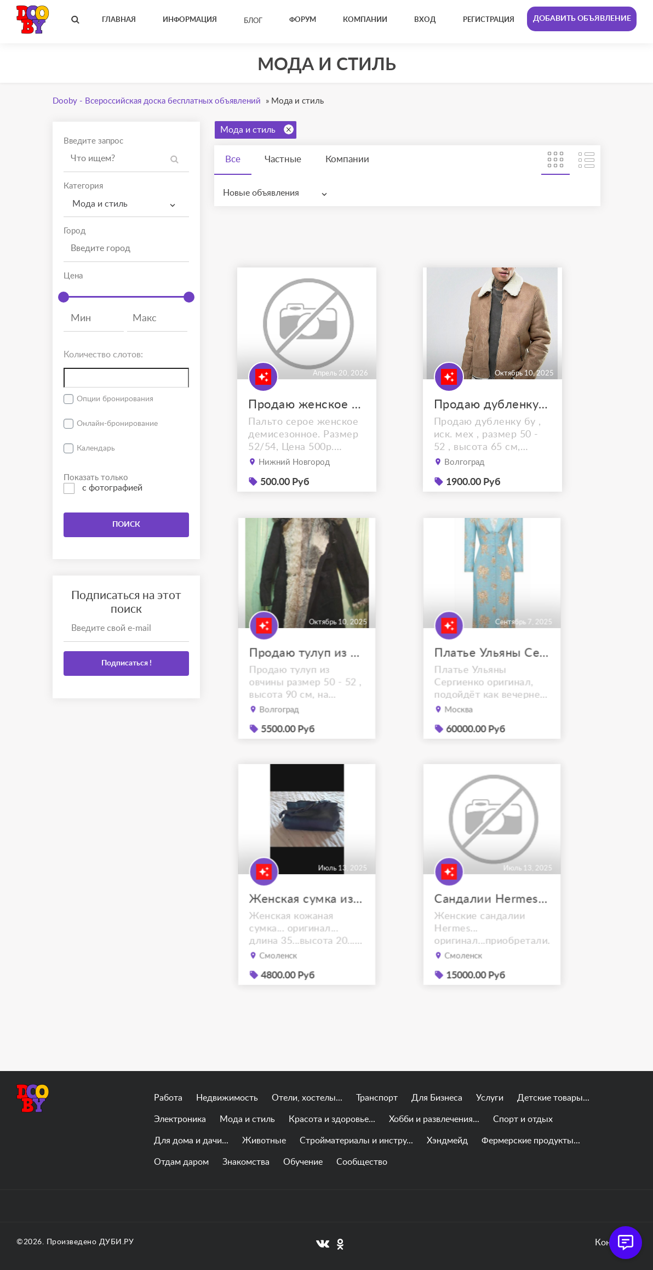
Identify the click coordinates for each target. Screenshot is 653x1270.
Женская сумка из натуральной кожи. (307, 913)
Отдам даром (181, 1162)
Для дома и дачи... (191, 1140)
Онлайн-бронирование (117, 424)
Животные (264, 1140)
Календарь (96, 448)
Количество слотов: (103, 354)
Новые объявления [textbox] (261, 193)
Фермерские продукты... (531, 1140)
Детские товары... (553, 1098)
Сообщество (361, 1162)
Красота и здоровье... (332, 1119)
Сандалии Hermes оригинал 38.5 (492, 913)
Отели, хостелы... (307, 1098)
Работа (168, 1098)
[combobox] (126, 204)
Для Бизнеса (436, 1098)
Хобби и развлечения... (434, 1119)
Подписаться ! (126, 663)
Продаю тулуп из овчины (307, 667)
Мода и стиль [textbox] (100, 204)
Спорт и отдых (523, 1119)
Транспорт (377, 1098)
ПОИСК (126, 524)
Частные (283, 159)
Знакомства (246, 1162)
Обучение (303, 1162)
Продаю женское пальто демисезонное (306, 404)
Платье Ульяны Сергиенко (492, 667)
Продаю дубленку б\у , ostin (492, 404)
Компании (347, 159)
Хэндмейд (447, 1140)
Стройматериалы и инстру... (356, 1140)
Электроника (180, 1119)
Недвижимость (227, 1098)
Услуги (489, 1098)
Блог (253, 21)
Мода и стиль (257, 129)
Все (232, 159)
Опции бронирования (115, 399)
